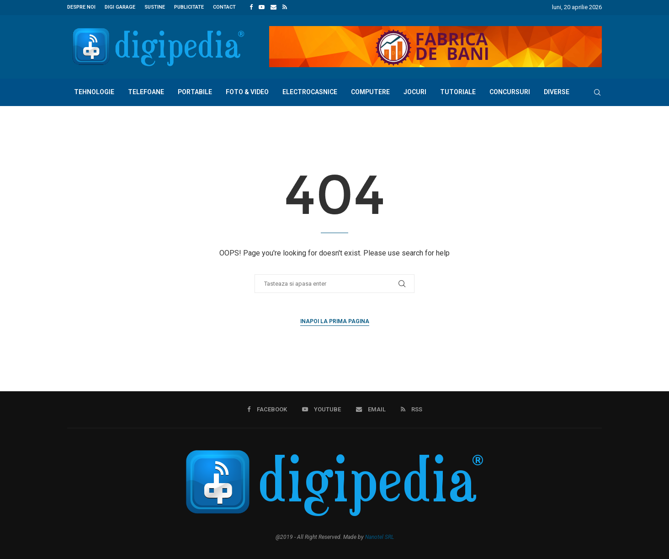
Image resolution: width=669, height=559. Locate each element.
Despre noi (81, 7)
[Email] (273, 7)
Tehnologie (94, 91)
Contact (224, 7)
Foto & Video (247, 91)
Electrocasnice (309, 91)
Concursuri (509, 91)
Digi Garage (120, 7)
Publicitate (189, 7)
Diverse (556, 91)
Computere (370, 91)
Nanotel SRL (379, 536)
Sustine (154, 7)
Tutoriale (458, 91)
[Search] (597, 92)
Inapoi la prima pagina (334, 321)
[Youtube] (262, 7)
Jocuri (415, 91)
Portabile (195, 91)
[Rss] (284, 7)
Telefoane (146, 91)
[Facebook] (251, 7)
